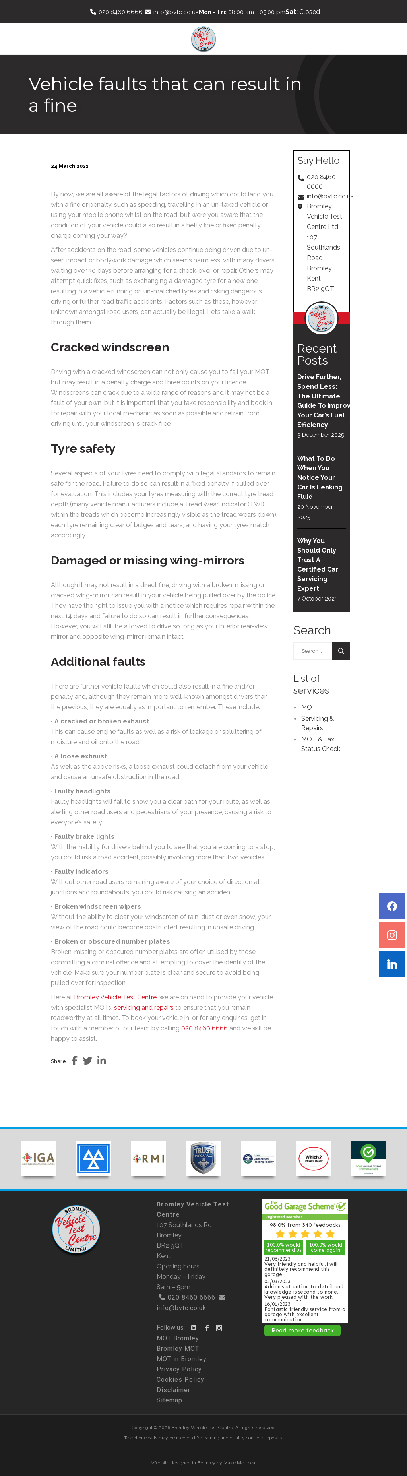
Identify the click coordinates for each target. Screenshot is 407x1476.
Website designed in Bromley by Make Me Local (203, 1463)
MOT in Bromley (182, 1359)
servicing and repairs (144, 1007)
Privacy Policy (179, 1369)
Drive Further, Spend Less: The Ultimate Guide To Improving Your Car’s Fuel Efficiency (321, 401)
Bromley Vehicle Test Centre (115, 997)
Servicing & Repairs (317, 723)
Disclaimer (173, 1390)
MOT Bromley (178, 1338)
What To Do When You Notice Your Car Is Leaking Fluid (320, 477)
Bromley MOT (178, 1348)
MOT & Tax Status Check (320, 744)
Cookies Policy (180, 1379)
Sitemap (169, 1400)
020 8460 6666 (121, 12)
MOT (308, 707)
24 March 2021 (70, 166)
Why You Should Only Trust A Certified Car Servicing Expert (317, 564)
